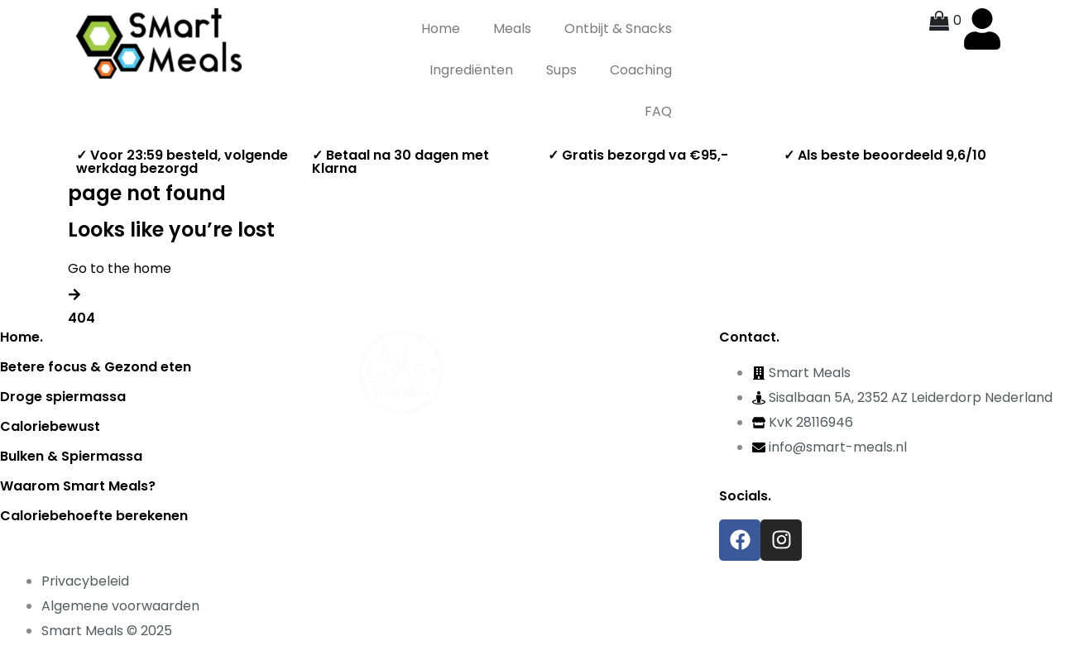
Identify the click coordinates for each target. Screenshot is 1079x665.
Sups (561, 69)
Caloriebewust (50, 426)
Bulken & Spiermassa (71, 456)
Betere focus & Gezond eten (95, 366)
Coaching (641, 69)
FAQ (658, 111)
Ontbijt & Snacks (618, 28)
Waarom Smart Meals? (78, 485)
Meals (512, 28)
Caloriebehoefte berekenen (94, 515)
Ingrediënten (471, 69)
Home (440, 28)
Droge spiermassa (63, 396)
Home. (21, 337)
